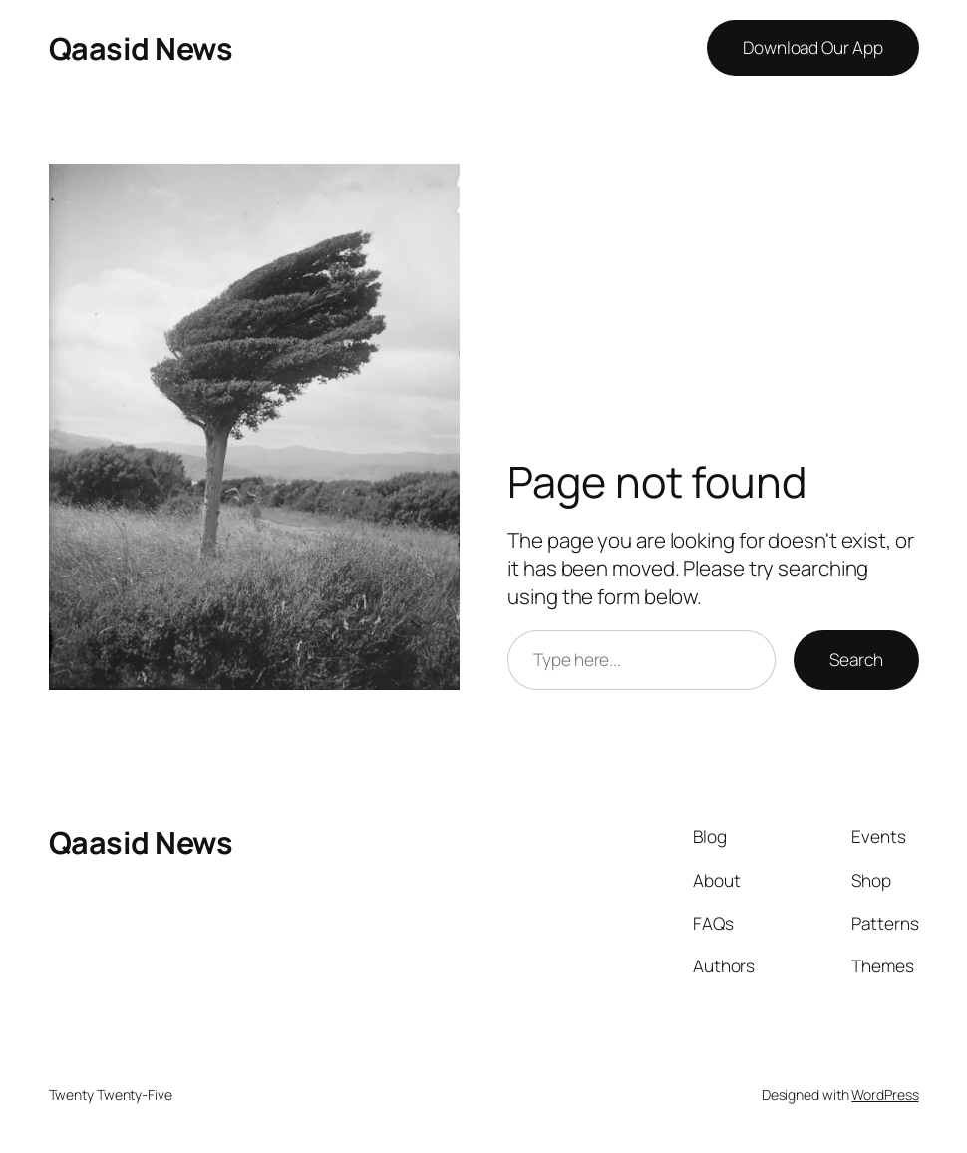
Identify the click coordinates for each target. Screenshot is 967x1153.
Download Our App (812, 47)
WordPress (884, 1094)
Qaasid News (141, 48)
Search (855, 659)
